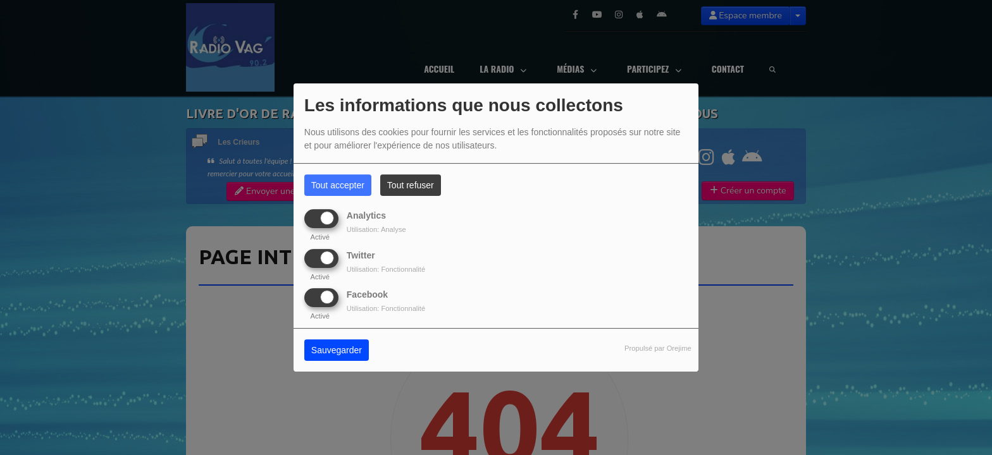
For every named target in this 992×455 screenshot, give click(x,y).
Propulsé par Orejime (657, 348)
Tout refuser (410, 185)
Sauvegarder (336, 350)
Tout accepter (337, 185)
